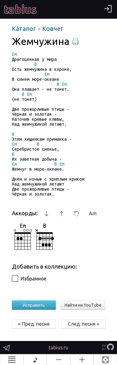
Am (93, 213)
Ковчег (52, 28)
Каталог (24, 28)
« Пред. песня (34, 324)
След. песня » (83, 324)
